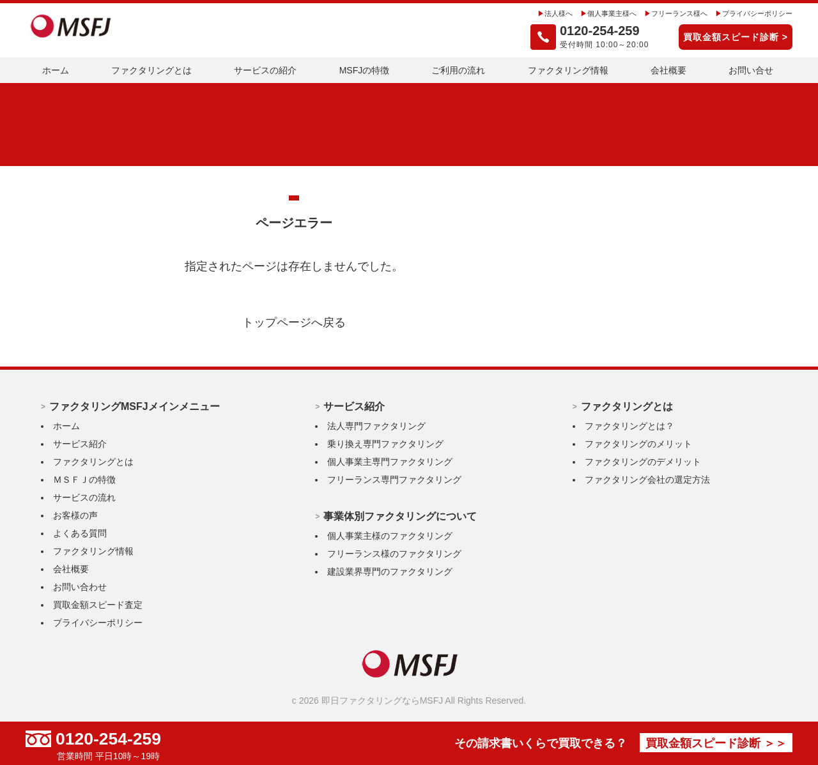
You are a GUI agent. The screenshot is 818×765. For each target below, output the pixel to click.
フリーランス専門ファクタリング (394, 479)
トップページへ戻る (294, 322)
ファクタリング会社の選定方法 (647, 479)
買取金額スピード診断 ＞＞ (702, 743)
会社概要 (668, 70)
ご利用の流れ (458, 70)
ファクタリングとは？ (629, 426)
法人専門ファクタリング (376, 426)
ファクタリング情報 (568, 70)
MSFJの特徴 (364, 70)
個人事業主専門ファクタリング (389, 462)
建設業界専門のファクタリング (389, 571)
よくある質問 (80, 533)
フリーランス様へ (669, 13)
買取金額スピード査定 (98, 605)
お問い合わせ (80, 587)
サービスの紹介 (265, 70)
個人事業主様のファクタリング (389, 536)
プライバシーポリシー (754, 13)
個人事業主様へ (597, 13)
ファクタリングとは (151, 70)
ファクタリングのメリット (638, 444)
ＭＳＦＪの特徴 (84, 479)
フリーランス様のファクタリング (394, 554)
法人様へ (539, 13)
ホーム (55, 70)
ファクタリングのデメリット (643, 462)
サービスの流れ (84, 497)
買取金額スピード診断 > (735, 37)
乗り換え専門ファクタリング (385, 444)
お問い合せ (751, 70)
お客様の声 (75, 515)
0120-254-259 (115, 738)
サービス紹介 (80, 444)
